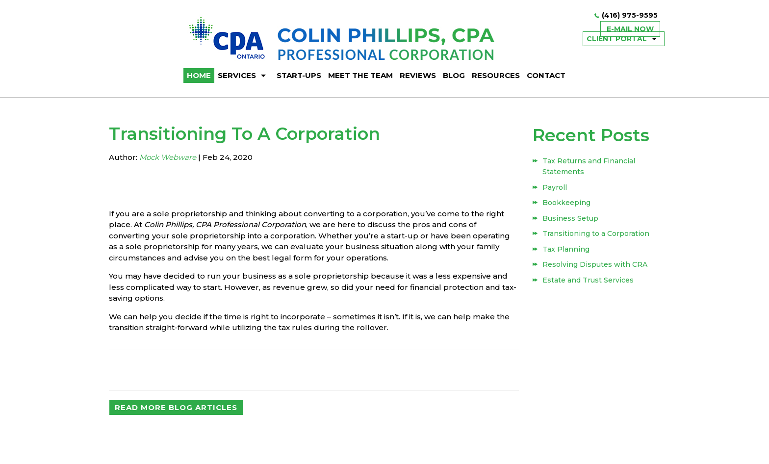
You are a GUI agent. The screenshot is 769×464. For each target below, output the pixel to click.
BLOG (454, 75)
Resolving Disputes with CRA (594, 264)
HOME (199, 75)
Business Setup (570, 218)
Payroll (554, 187)
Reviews (418, 75)
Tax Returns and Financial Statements (588, 166)
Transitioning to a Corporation (595, 233)
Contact (546, 75)
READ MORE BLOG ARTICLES (176, 407)
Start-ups (299, 75)
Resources (496, 75)
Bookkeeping (566, 202)
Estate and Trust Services (588, 280)
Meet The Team (360, 75)
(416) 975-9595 (630, 15)
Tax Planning (566, 249)
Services (237, 75)
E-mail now (630, 29)
